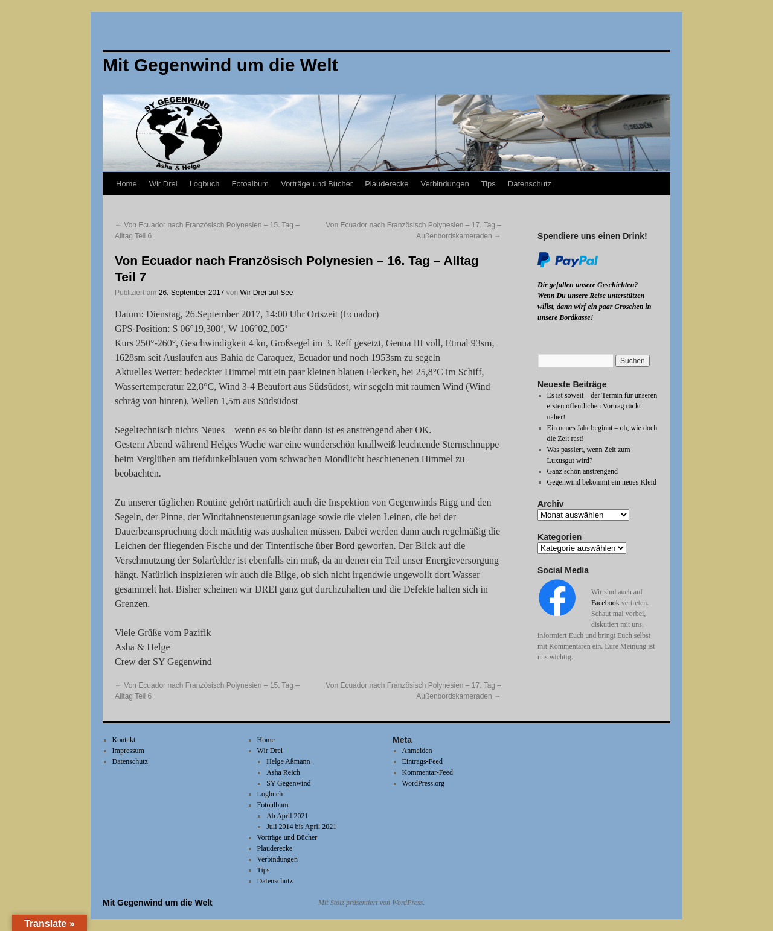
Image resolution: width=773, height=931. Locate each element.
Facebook (605, 603)
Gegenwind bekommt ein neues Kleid (601, 482)
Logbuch (205, 183)
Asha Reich (283, 772)
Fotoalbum (250, 183)
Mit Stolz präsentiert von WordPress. (371, 902)
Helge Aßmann (288, 761)
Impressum (128, 750)
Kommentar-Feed (427, 772)
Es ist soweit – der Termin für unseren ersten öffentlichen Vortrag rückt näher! (602, 406)
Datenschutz (529, 183)
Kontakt (124, 740)
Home (126, 183)
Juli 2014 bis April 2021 (301, 826)
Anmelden (417, 750)
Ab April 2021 (287, 816)
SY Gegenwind (288, 783)
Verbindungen (444, 183)
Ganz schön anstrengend (582, 471)
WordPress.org (423, 783)
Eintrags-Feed (422, 761)
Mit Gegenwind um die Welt (158, 902)
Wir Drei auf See (266, 292)
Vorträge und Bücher (317, 183)
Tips (488, 183)
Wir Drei (163, 183)
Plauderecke (386, 183)
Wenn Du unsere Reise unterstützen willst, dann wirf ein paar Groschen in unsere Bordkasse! (594, 306)
